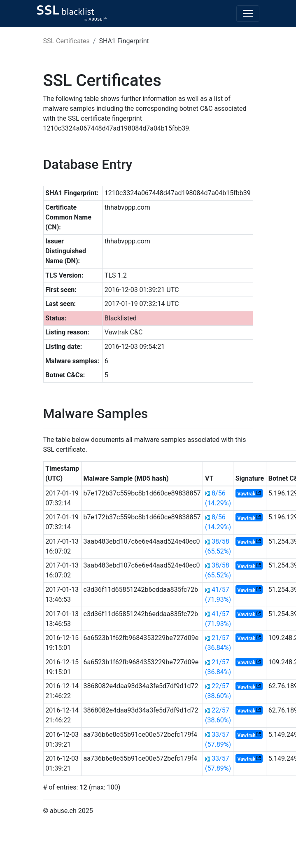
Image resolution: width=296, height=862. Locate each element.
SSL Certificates (66, 41)
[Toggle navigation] (247, 13)
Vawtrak (246, 494)
